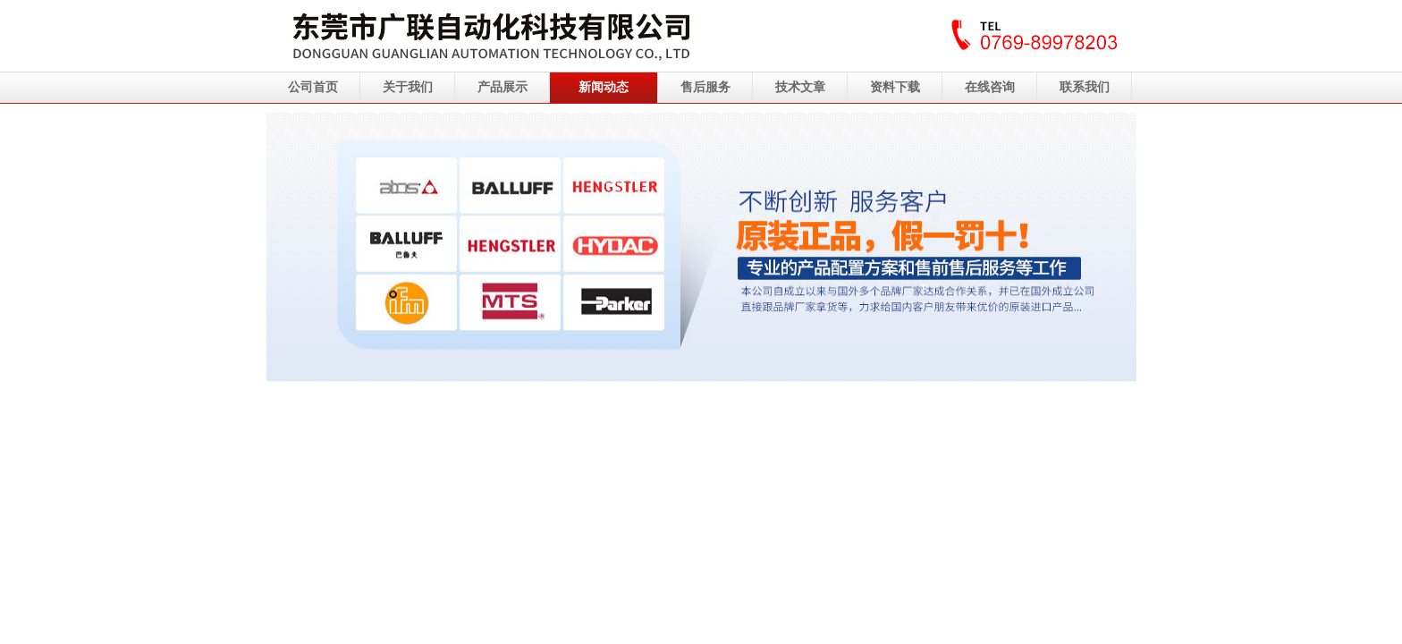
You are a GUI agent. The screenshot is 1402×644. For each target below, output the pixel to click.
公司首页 (313, 87)
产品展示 (502, 87)
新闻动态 (604, 87)
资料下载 (895, 87)
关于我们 (408, 87)
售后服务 (705, 87)
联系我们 (1085, 87)
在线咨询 (990, 87)
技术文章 (800, 87)
